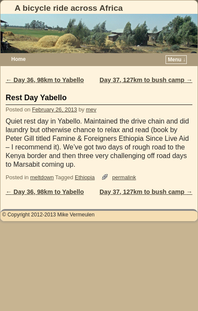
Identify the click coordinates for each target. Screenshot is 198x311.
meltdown (42, 177)
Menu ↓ (176, 60)
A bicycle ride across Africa (69, 8)
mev (91, 109)
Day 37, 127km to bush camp (145, 79)
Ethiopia (85, 177)
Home (18, 59)
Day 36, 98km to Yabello (45, 79)
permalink (124, 177)
